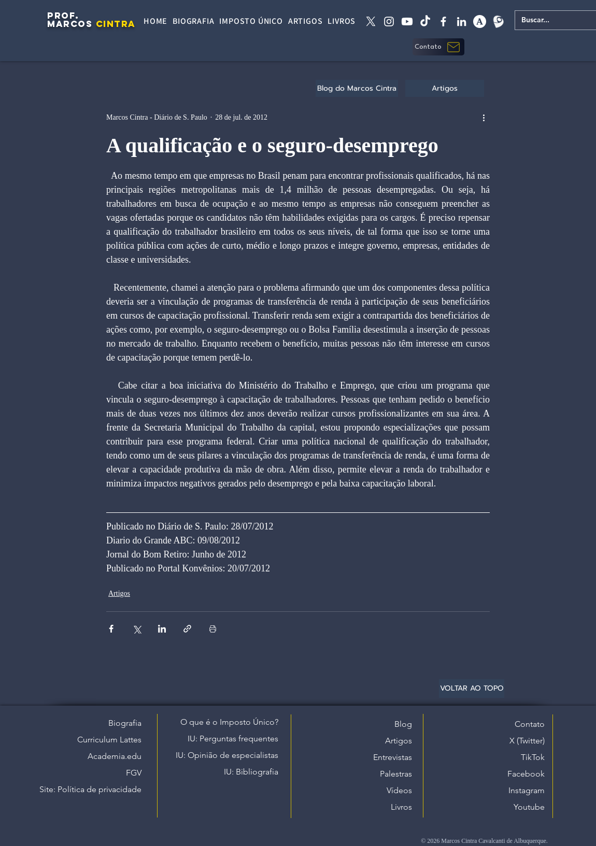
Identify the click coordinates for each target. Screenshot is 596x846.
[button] (438, 46)
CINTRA (116, 24)
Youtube (529, 807)
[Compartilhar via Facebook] (111, 629)
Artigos (119, 593)
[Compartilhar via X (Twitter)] (136, 629)
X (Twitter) (527, 740)
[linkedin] (461, 21)
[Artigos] (444, 88)
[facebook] (443, 21)
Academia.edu (114, 756)
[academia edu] (479, 21)
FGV (133, 773)
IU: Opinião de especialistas (227, 755)
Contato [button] (530, 724)
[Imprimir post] (213, 629)
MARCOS (69, 24)
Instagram (526, 790)
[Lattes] (497, 21)
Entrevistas (392, 757)
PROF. (63, 15)
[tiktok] (425, 21)
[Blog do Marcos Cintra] (357, 88)
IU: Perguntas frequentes (233, 738)
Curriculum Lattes (109, 739)
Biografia (124, 723)
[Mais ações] (483, 117)
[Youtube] (407, 21)
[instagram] (388, 21)
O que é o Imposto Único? (229, 722)
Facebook (526, 774)
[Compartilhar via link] (187, 629)
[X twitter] (370, 21)
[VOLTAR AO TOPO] (471, 688)
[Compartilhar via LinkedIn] (162, 629)
